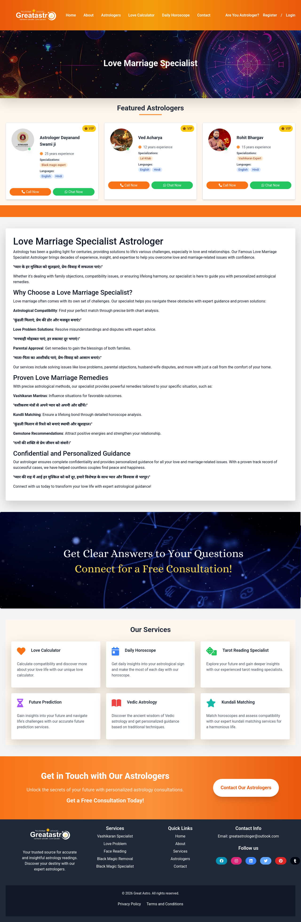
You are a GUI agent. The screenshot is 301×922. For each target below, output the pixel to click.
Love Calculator (141, 15)
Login (290, 15)
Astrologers (111, 15)
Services (180, 851)
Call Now (30, 192)
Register (270, 15)
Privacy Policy (129, 904)
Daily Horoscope (176, 15)
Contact (203, 15)
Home (71, 15)
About (88, 15)
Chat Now (74, 192)
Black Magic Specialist (115, 866)
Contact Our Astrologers (245, 788)
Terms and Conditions (165, 904)
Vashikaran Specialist (115, 836)
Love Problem (115, 843)
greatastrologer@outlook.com (254, 836)
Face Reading (115, 851)
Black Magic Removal (115, 859)
